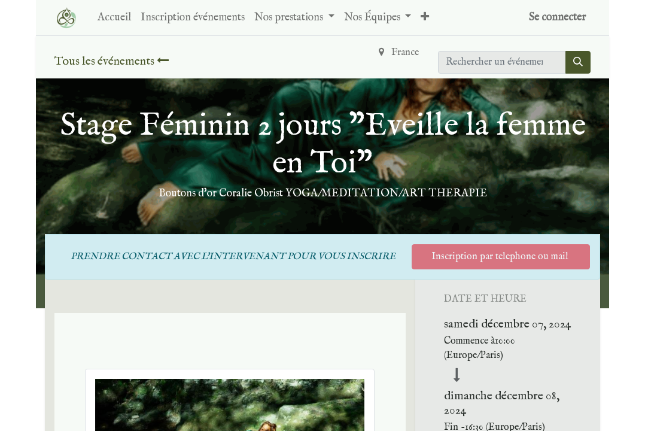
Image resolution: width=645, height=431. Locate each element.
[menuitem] (114, 18)
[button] (425, 18)
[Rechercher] (578, 62)
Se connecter (557, 18)
